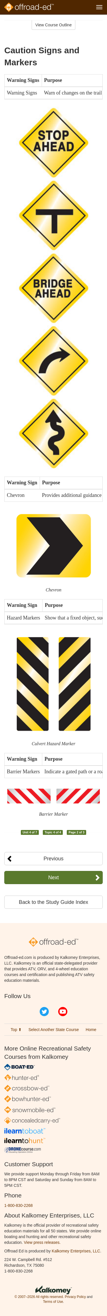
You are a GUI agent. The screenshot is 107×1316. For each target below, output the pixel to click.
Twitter (44, 1011)
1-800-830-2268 (18, 1205)
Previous (53, 858)
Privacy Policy (75, 1297)
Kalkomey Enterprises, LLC (76, 1251)
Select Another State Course (54, 1029)
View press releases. (42, 1242)
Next (53, 877)
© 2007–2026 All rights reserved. (39, 1297)
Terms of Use (53, 1302)
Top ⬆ (16, 1029)
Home (91, 1029)
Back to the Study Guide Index (53, 902)
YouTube (62, 1011)
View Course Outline (53, 25)
